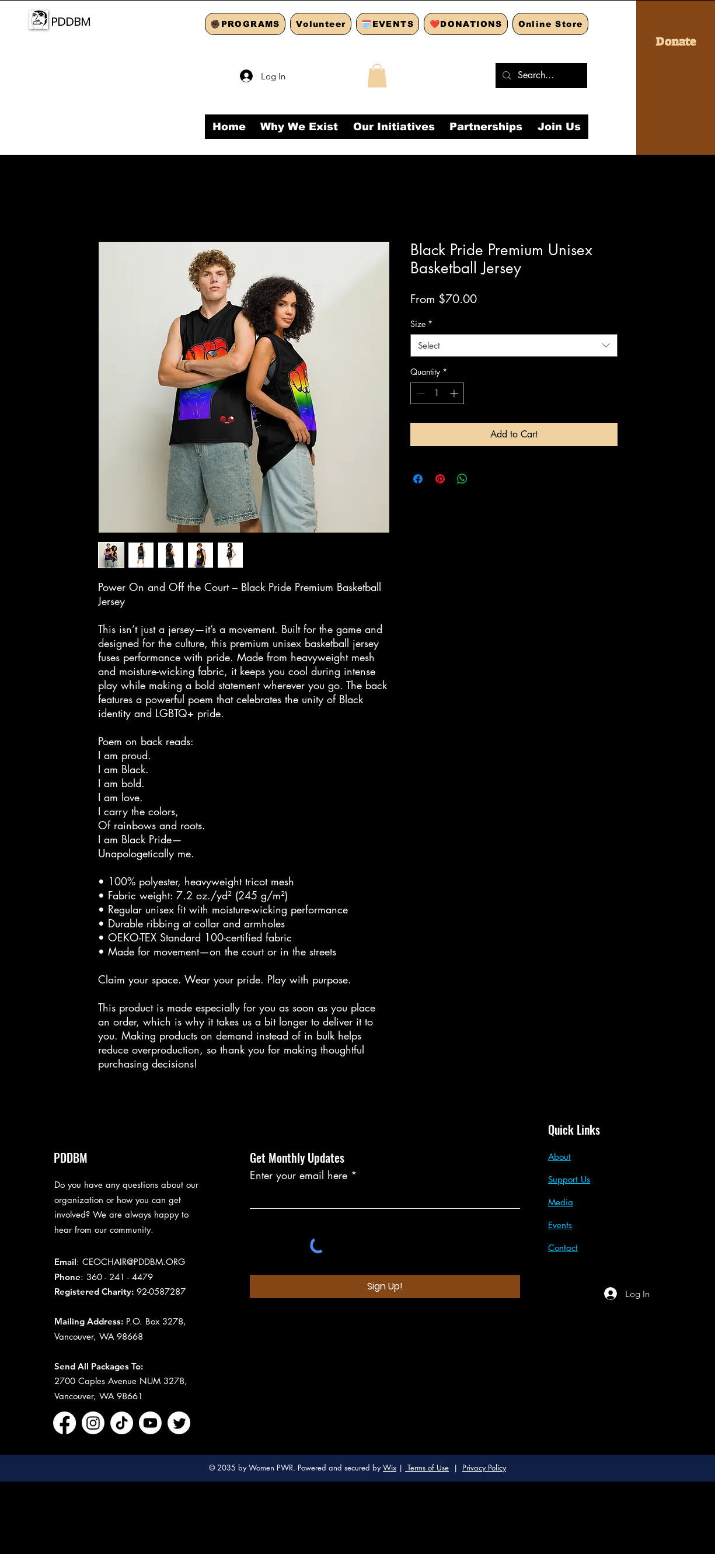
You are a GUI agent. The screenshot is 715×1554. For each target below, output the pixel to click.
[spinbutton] (437, 393)
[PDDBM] (103, 21)
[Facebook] (64, 1423)
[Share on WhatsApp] (462, 479)
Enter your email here (298, 1175)
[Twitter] (179, 1423)
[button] (377, 76)
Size (421, 323)
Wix (389, 1467)
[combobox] (514, 345)
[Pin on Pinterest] (440, 479)
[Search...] (540, 75)
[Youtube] (150, 1423)
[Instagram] (93, 1423)
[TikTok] (121, 1423)
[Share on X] (484, 479)
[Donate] (675, 41)
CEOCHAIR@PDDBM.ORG (133, 1261)
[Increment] (455, 393)
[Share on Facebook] (418, 479)
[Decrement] (419, 393)
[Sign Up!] (385, 1286)
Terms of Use (427, 1467)
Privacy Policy (484, 1467)
